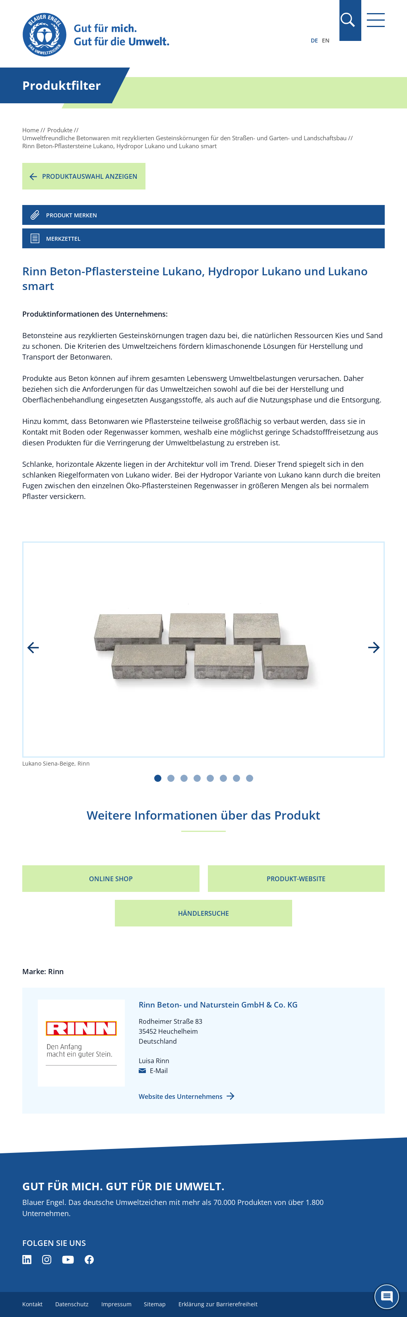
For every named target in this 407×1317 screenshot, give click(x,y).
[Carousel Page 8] (249, 778)
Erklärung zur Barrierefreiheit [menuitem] (218, 1304)
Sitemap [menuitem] (155, 1304)
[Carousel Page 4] (197, 778)
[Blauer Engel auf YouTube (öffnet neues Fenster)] (68, 1259)
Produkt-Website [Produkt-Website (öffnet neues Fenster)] (296, 878)
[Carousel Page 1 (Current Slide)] (157, 778)
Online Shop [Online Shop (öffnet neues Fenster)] (111, 878)
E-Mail (159, 1070)
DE (314, 40)
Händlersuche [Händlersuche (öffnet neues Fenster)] (203, 913)
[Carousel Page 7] (236, 778)
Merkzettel (63, 238)
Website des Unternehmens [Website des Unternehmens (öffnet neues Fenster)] (181, 1096)
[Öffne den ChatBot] (386, 1296)
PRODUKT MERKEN (71, 215)
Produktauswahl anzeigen (90, 176)
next (368, 648)
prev (38, 648)
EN (325, 40)
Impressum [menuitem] (116, 1304)
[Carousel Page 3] (184, 778)
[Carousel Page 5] (210, 778)
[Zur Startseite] (149, 35)
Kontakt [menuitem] (32, 1304)
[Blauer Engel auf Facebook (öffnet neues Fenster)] (89, 1259)
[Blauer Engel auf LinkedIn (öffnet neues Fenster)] (26, 1259)
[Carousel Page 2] (170, 778)
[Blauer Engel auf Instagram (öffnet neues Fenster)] (46, 1259)
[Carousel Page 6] (223, 778)
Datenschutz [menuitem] (72, 1304)
